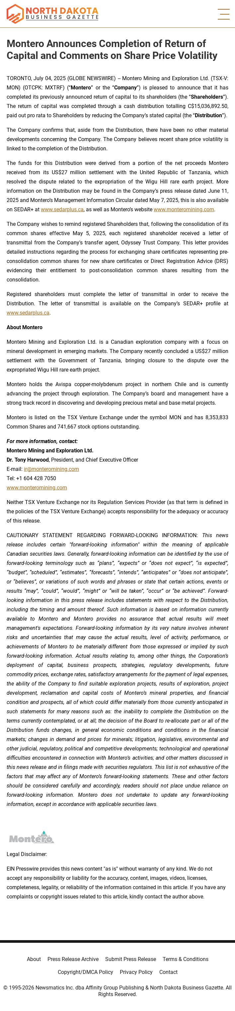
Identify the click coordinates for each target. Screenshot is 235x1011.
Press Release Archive (73, 959)
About (34, 959)
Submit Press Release (130, 959)
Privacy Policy (136, 972)
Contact (168, 972)
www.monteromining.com (184, 209)
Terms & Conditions (185, 959)
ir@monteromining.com (51, 469)
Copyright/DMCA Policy (85, 972)
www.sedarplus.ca (62, 209)
